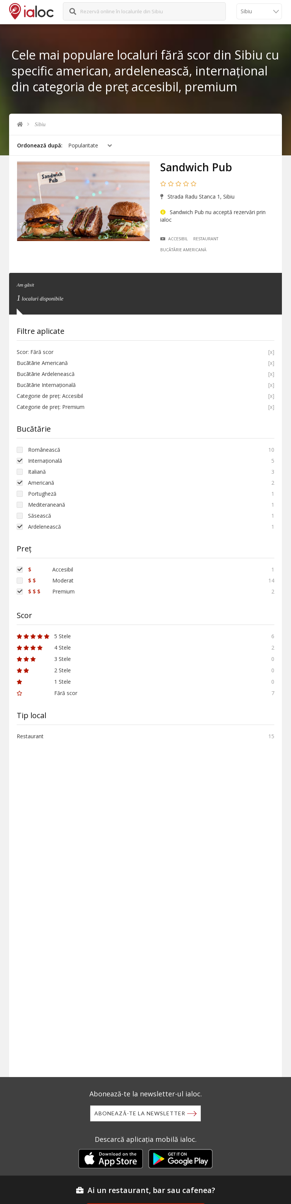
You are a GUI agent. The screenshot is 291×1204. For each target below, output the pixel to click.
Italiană (37, 471)
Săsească (39, 515)
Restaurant (205, 238)
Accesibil (174, 238)
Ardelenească (44, 526)
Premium (51, 591)
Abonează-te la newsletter (139, 1113)
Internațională (45, 460)
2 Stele (44, 670)
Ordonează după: (40, 145)
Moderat (51, 580)
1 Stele (44, 681)
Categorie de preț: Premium (50, 406)
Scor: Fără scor (35, 351)
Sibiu (40, 124)
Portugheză (42, 493)
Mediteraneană (46, 504)
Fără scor (47, 693)
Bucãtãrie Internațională (46, 384)
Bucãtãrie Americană (183, 249)
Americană (41, 482)
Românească (44, 449)
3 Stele (44, 658)
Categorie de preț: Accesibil (50, 395)
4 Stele (44, 647)
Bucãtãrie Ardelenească (46, 373)
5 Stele (44, 636)
